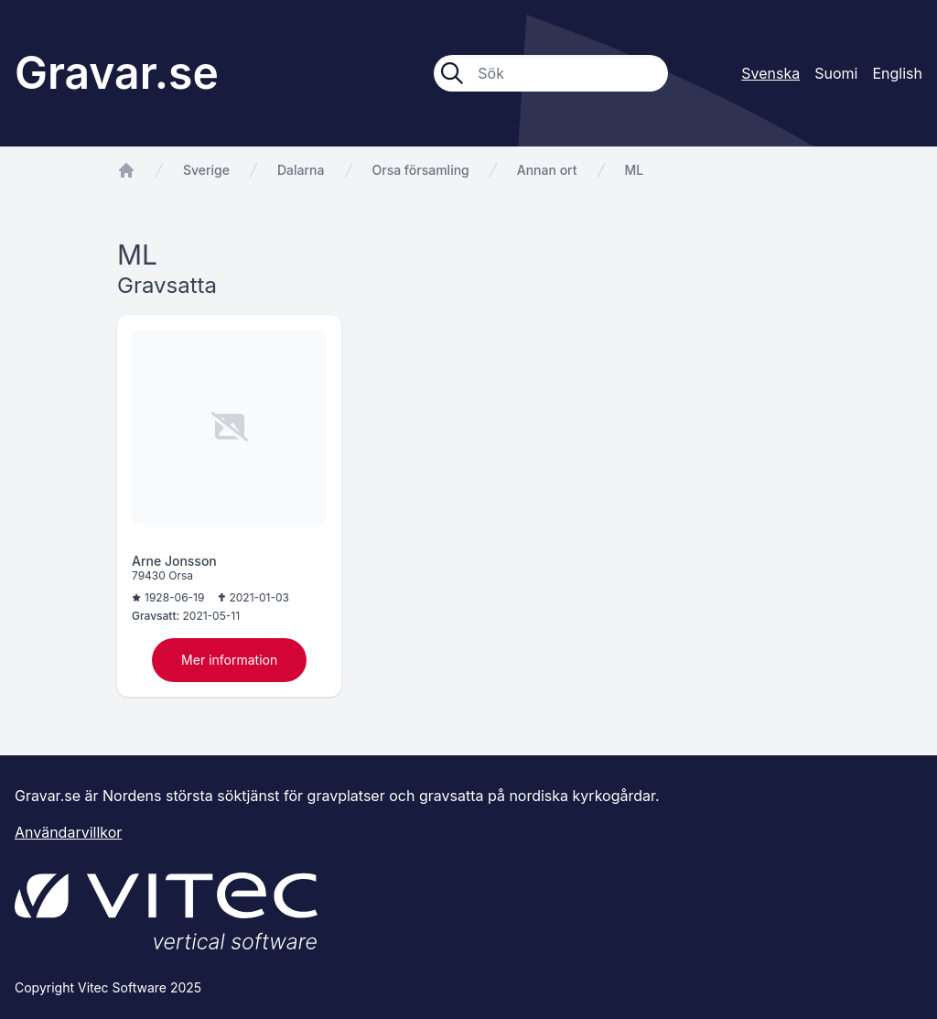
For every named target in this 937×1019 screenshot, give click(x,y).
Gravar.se (117, 73)
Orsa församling (420, 170)
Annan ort (547, 170)
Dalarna (301, 170)
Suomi (835, 73)
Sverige (206, 170)
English (897, 73)
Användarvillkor (68, 832)
